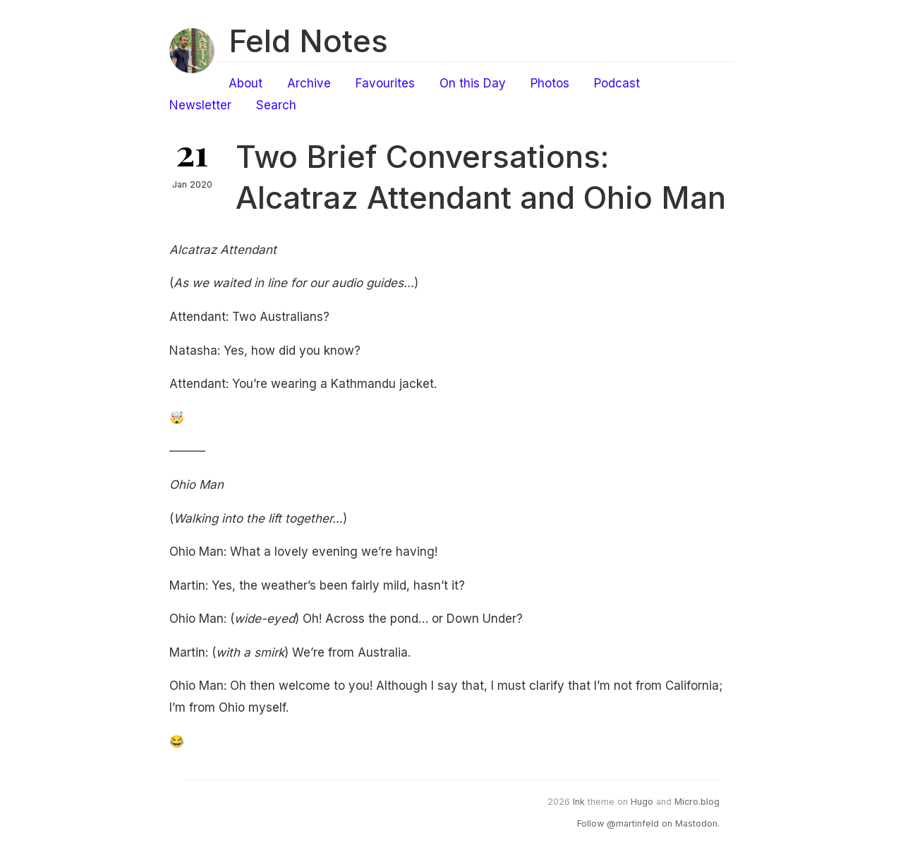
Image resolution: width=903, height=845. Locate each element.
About (245, 83)
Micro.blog (697, 801)
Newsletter (200, 105)
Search (276, 105)
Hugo (642, 801)
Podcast (617, 83)
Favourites (385, 83)
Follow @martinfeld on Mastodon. (648, 823)
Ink (579, 801)
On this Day (473, 83)
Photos (550, 83)
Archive (309, 83)
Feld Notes (308, 41)
